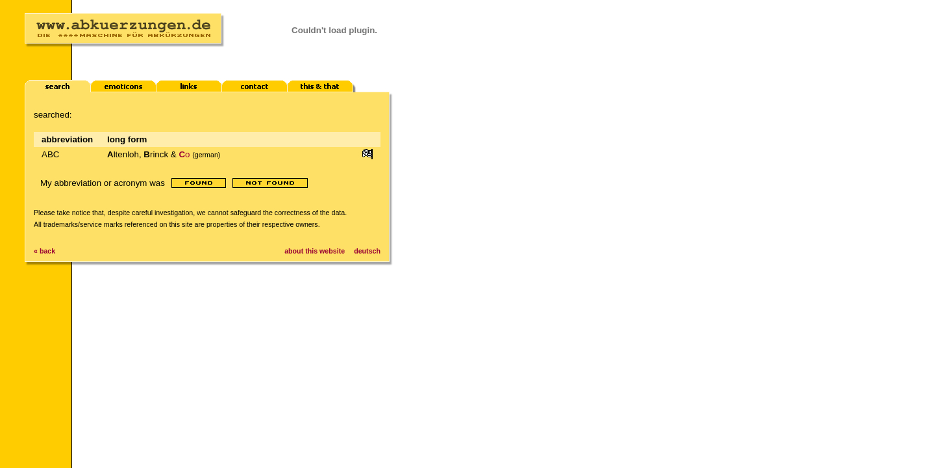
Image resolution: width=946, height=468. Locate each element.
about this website (314, 251)
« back (44, 251)
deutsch (367, 251)
